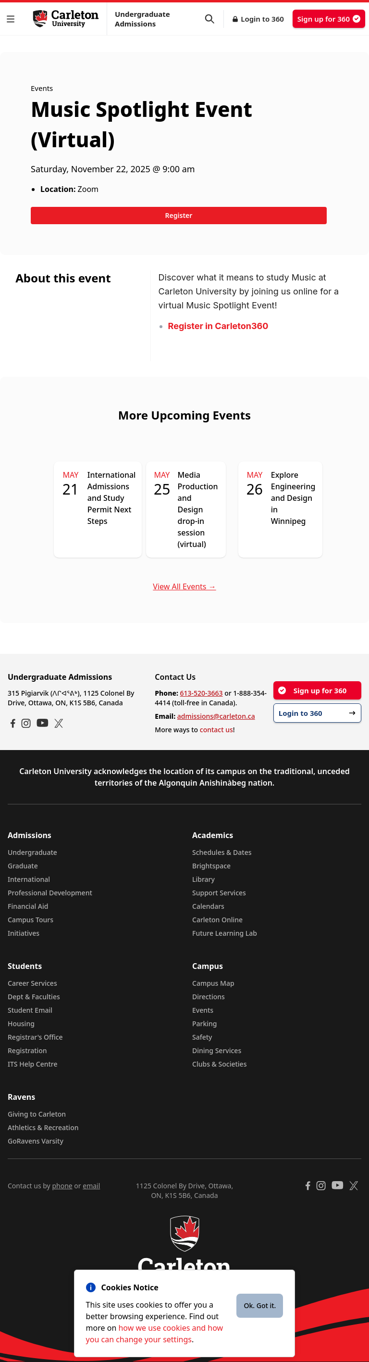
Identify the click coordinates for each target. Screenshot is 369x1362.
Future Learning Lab (224, 933)
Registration (27, 1050)
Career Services (32, 983)
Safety (202, 1037)
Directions (208, 996)
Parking (204, 1023)
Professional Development (50, 892)
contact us (216, 729)
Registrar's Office (35, 1037)
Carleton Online (217, 919)
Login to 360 (262, 19)
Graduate (23, 865)
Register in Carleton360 (218, 326)
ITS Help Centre (33, 1064)
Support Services (219, 892)
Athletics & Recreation (43, 1127)
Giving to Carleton (37, 1114)
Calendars (208, 906)
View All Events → (184, 586)
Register (179, 215)
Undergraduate (32, 852)
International (29, 879)
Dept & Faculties (34, 996)
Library (203, 879)
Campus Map (213, 983)
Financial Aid (28, 906)
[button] (12, 19)
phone (62, 1185)
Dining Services (216, 1050)
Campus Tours (30, 919)
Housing (21, 1023)
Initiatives (23, 933)
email (91, 1185)
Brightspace (211, 865)
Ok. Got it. (260, 1305)
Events (202, 1010)
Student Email (30, 1010)
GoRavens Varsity (35, 1141)
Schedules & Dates (222, 852)
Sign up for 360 (328, 19)
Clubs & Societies (219, 1064)
